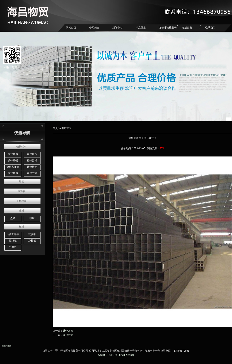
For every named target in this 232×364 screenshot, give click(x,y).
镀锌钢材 (21, 146)
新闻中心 (117, 27)
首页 (55, 128)
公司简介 (94, 27)
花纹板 (32, 234)
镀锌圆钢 (32, 160)
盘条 (12, 218)
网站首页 (71, 27)
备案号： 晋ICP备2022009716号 (116, 355)
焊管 (21, 181)
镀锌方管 (32, 173)
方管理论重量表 (168, 27)
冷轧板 (32, 240)
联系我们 (210, 27)
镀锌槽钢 (32, 154)
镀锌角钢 (13, 154)
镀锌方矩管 (13, 166)
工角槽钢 (21, 201)
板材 (21, 226)
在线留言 (187, 27)
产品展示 (141, 27)
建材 (21, 210)
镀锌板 (13, 240)
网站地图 (6, 346)
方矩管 (21, 191)
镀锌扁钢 (13, 160)
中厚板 (13, 246)
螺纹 (32, 218)
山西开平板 (13, 234)
